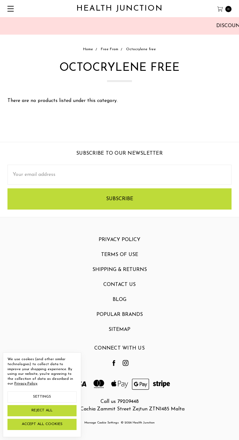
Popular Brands (119, 320)
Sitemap (119, 335)
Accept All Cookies (42, 424)
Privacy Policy (119, 246)
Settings (42, 397)
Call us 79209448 (120, 401)
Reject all (42, 410)
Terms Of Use (119, 261)
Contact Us (119, 290)
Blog (119, 305)
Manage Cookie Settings (101, 422)
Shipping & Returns (119, 275)
